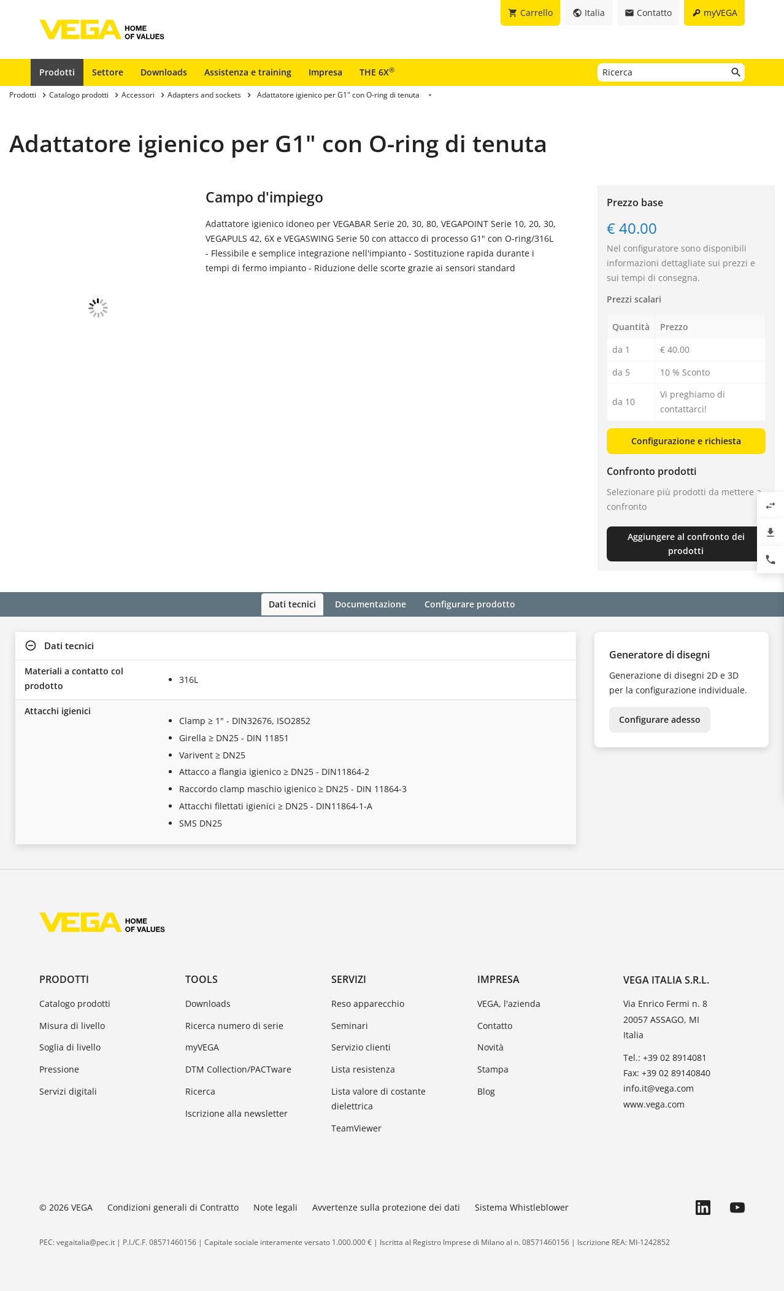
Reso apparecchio (367, 1002)
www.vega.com (654, 1103)
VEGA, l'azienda (508, 1002)
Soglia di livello (70, 1046)
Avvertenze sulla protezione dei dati (386, 1206)
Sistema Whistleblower (522, 1206)
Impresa (325, 72)
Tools (201, 978)
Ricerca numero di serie (234, 1024)
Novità (490, 1046)
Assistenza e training (247, 72)
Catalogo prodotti (74, 1002)
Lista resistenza (363, 1068)
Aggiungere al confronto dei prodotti (686, 544)
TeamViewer (356, 1127)
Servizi (348, 978)
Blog (486, 1090)
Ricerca (200, 1090)
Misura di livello (72, 1024)
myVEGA (202, 1046)
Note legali (275, 1206)
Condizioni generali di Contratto (173, 1206)
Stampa (493, 1068)
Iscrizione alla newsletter (236, 1112)
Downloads (163, 72)
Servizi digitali (68, 1090)
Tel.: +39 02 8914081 (665, 1056)
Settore (107, 72)
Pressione (59, 1068)
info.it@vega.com (658, 1087)
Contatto (494, 1024)
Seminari (349, 1024)
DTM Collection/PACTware (238, 1068)
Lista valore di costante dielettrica (378, 1097)
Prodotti (57, 72)
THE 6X (376, 72)
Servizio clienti (361, 1046)
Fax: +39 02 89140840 (666, 1072)
